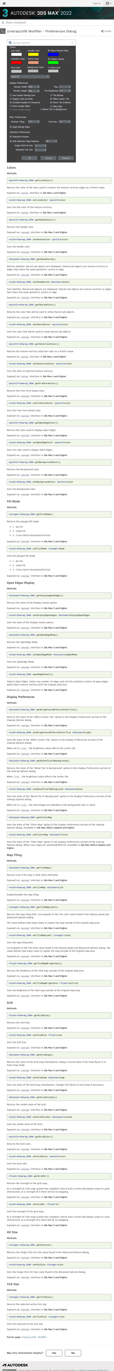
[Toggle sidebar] (3, 31)
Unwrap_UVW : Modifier (34, 1337)
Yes (54, 1353)
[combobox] (57, 23)
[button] (108, 3)
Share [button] (107, 31)
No (73, 1353)
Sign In (97, 3)
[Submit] (3, 23)
